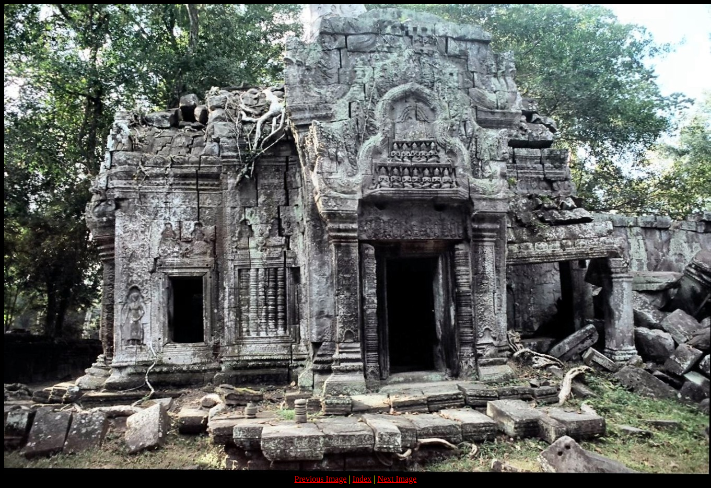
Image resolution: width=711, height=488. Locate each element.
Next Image (396, 478)
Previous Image (321, 478)
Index (362, 478)
